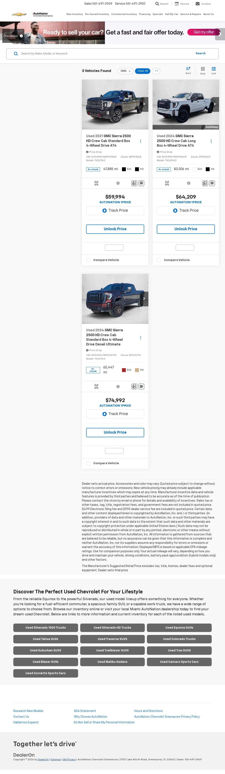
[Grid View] (201, 71)
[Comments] (134, 183)
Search (201, 53)
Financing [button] (144, 14)
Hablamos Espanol (25, 722)
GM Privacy (69, 759)
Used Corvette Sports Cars (46, 673)
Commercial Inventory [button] (124, 14)
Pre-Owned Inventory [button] (97, 14)
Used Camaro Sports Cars (179, 661)
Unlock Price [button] (115, 229)
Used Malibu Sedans (112, 661)
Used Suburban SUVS (45, 650)
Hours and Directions (148, 711)
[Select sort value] (189, 71)
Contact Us (21, 716)
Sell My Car (171, 14)
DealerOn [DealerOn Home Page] (43, 759)
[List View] (213, 71)
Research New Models (28, 711)
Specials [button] (158, 14)
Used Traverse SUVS (112, 639)
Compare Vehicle (106, 260)
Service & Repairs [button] (190, 14)
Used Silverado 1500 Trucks (46, 627)
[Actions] (140, 141)
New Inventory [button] (74, 14)
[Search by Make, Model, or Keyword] (106, 54)
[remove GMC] (125, 71)
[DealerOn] (24, 755)
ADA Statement (85, 711)
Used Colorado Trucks (179, 639)
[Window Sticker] (141, 183)
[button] (144, 104)
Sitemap (56, 759)
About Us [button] (208, 14)
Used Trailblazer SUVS (112, 650)
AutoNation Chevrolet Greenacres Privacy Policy (167, 716)
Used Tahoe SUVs (45, 639)
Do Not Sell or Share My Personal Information (104, 722)
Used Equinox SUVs (179, 627)
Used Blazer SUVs (45, 661)
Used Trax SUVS (179, 650)
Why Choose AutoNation (90, 716)
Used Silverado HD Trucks (112, 627)
